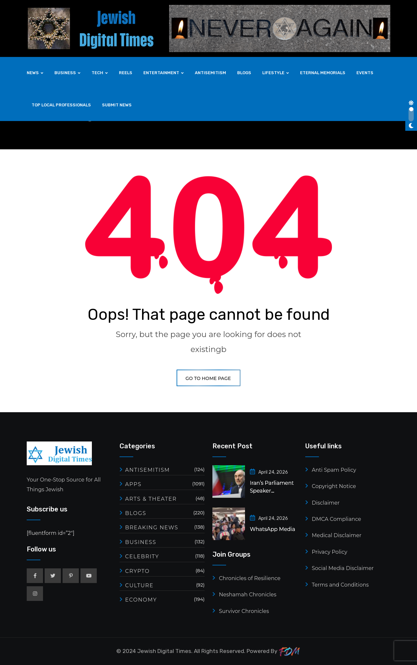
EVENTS (364, 72)
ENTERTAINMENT (161, 72)
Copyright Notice (334, 486)
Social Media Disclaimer (343, 568)
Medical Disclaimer (336, 535)
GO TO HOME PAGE (208, 378)
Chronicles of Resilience (249, 578)
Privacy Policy (329, 552)
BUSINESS (65, 72)
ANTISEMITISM (210, 72)
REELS (125, 72)
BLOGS (244, 72)
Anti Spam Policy (334, 470)
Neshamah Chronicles (247, 594)
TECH (97, 72)
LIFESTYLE (273, 72)
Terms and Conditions (340, 585)
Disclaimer (325, 503)
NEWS (33, 72)
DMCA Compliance (336, 519)
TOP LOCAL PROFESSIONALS (61, 104)
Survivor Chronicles (244, 611)
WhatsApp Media (272, 529)
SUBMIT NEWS (117, 104)
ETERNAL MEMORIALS (322, 72)
